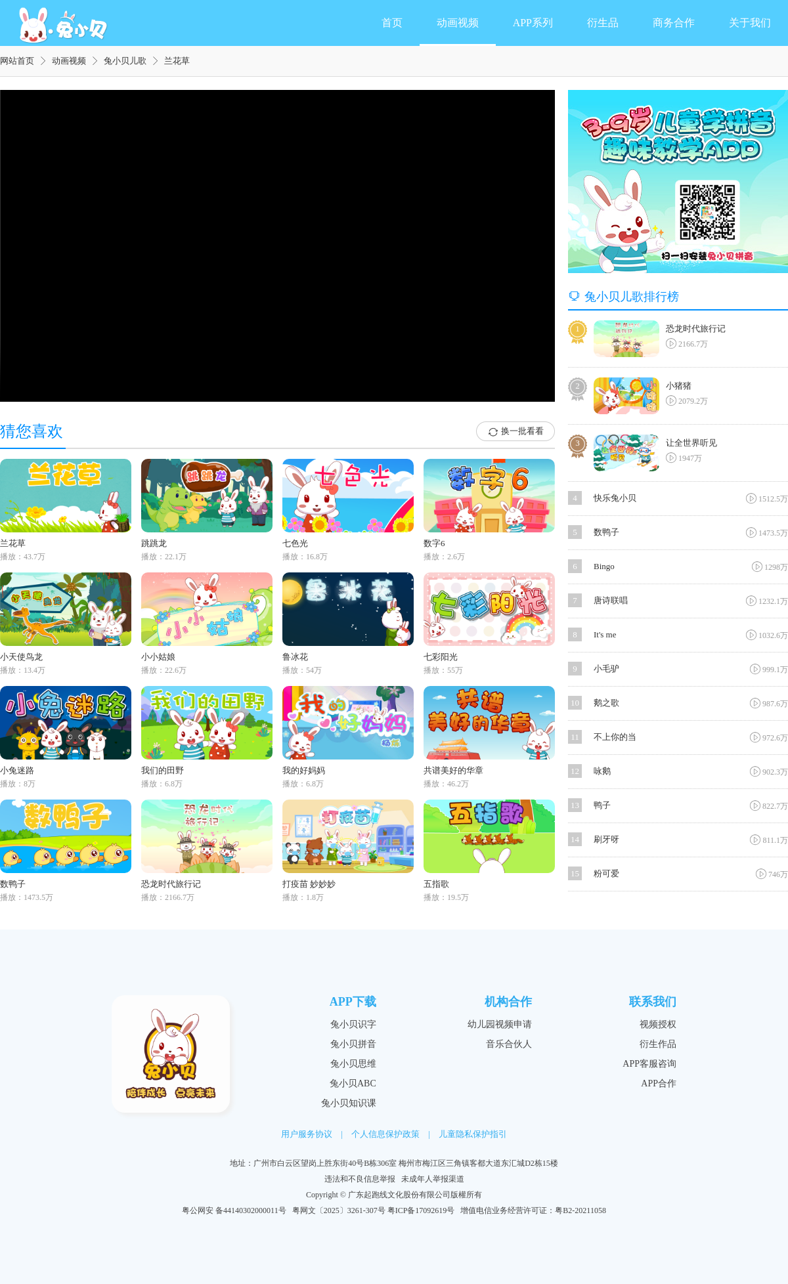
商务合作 (674, 22)
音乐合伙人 (509, 1044)
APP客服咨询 (649, 1064)
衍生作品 (658, 1044)
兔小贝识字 (353, 1024)
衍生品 (603, 22)
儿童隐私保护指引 (473, 1134)
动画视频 (458, 22)
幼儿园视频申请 (500, 1024)
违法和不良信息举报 (359, 1179)
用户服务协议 (306, 1134)
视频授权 (658, 1024)
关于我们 (750, 22)
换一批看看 (515, 432)
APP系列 (533, 22)
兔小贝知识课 (348, 1103)
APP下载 (353, 1001)
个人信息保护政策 (385, 1134)
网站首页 (17, 61)
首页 (392, 22)
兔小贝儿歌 (125, 61)
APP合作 (658, 1083)
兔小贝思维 (353, 1064)
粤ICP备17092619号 (421, 1210)
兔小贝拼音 (353, 1044)
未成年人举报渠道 (432, 1179)
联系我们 (652, 1001)
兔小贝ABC (353, 1083)
